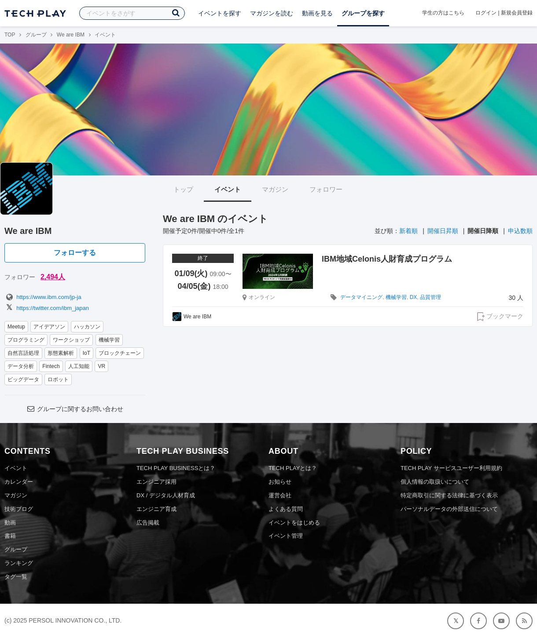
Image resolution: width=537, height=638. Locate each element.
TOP (9, 35)
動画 (10, 522)
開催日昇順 (442, 230)
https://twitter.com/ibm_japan (46, 308)
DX (413, 297)
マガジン (275, 189)
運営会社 (279, 495)
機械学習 (109, 340)
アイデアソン (49, 327)
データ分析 (20, 366)
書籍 (10, 535)
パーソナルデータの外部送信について (449, 509)
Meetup (16, 327)
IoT (86, 353)
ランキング (18, 563)
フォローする (75, 252)
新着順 (408, 230)
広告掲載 (147, 522)
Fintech (50, 366)
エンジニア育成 (156, 509)
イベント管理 (285, 535)
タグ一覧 (15, 576)
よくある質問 (285, 509)
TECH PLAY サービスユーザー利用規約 (451, 468)
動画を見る (317, 13)
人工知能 (78, 366)
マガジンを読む (271, 13)
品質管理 (430, 297)
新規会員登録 (517, 13)
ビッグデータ (23, 379)
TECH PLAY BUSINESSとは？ (175, 468)
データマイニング (361, 297)
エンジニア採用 (156, 481)
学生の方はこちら (443, 13)
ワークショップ (71, 340)
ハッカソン (87, 327)
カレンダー (18, 481)
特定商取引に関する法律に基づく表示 (449, 495)
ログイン (486, 13)
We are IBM (71, 35)
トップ (183, 189)
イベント (227, 189)
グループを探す (363, 13)
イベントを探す (219, 13)
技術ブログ (18, 509)
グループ (36, 35)
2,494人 (52, 277)
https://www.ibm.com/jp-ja (42, 297)
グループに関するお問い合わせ (74, 408)
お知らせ (279, 481)
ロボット (58, 379)
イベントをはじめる (294, 522)
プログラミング (25, 340)
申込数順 (520, 230)
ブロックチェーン (120, 353)
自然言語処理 (23, 353)
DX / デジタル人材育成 (165, 495)
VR (101, 366)
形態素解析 (61, 353)
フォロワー (325, 189)
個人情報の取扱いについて (435, 481)
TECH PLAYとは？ (292, 468)
